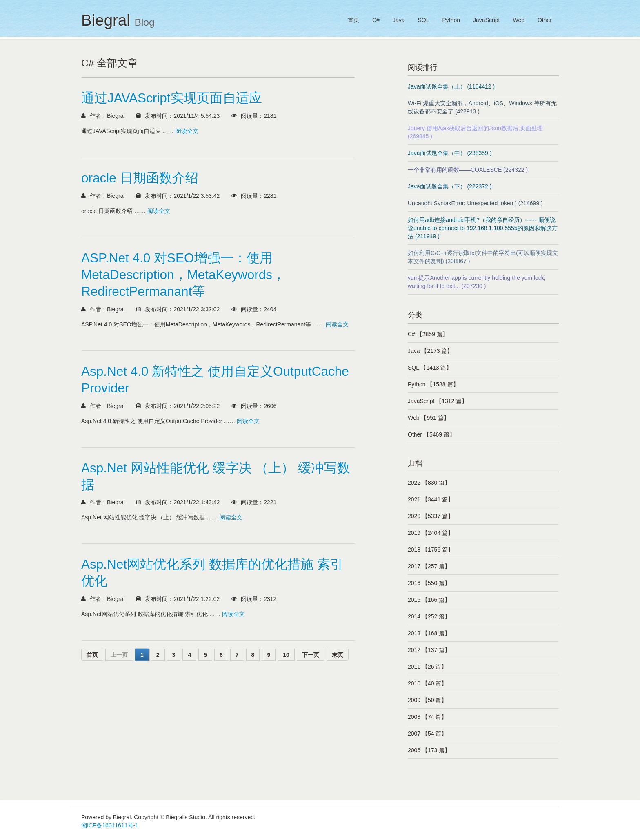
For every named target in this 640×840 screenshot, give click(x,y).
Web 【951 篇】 (428, 417)
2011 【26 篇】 (427, 666)
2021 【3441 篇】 (430, 499)
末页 (337, 655)
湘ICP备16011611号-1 (109, 825)
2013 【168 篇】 (429, 633)
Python (451, 20)
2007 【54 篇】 (427, 733)
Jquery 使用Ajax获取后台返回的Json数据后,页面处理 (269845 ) (475, 132)
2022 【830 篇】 (429, 482)
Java (399, 20)
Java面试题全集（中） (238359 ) (449, 153)
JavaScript (486, 20)
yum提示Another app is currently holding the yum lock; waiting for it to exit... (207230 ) (477, 282)
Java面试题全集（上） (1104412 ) (451, 86)
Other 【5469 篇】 (431, 434)
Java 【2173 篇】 (430, 351)
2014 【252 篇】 (429, 616)
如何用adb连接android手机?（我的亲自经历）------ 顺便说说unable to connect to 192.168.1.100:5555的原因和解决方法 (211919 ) (483, 228)
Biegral (118, 20)
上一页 (119, 655)
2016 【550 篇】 (429, 583)
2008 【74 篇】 (427, 717)
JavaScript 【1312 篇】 (437, 401)
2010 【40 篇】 (427, 683)
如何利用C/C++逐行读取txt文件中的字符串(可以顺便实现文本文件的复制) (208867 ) (483, 257)
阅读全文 (187, 131)
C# (376, 20)
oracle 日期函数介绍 (139, 178)
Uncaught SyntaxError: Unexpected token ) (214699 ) (475, 203)
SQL (423, 20)
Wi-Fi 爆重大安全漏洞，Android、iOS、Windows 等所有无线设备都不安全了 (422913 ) (482, 107)
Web (518, 20)
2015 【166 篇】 (429, 599)
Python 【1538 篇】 (433, 384)
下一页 (310, 655)
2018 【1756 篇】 (430, 549)
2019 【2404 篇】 (430, 533)
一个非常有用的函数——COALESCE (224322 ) (468, 169)
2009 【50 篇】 (427, 700)
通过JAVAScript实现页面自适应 (171, 98)
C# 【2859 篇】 (428, 334)
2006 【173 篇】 (429, 750)
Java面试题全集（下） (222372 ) (449, 186)
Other (545, 20)
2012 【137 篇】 (429, 650)
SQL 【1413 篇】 (430, 367)
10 (286, 655)
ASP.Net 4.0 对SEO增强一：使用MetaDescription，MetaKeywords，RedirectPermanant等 (183, 274)
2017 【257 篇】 (429, 566)
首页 (353, 20)
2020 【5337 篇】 (430, 516)
